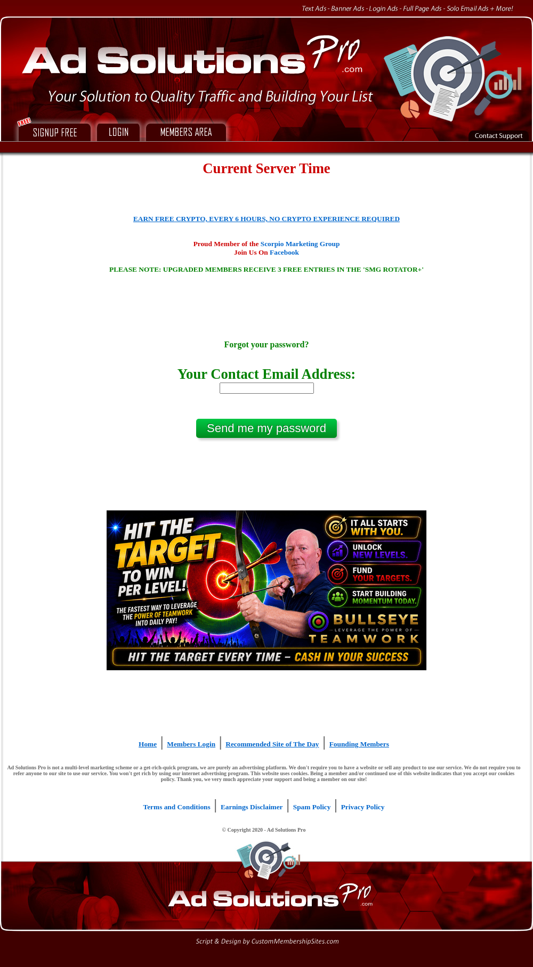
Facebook (284, 252)
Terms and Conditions (177, 807)
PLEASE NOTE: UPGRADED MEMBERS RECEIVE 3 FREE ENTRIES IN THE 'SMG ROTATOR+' (266, 269)
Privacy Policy (363, 807)
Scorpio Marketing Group (300, 244)
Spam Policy (312, 807)
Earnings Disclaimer (252, 807)
